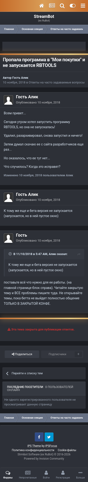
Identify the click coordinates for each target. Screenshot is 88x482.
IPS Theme (34, 446)
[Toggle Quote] (10, 254)
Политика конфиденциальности (33, 450)
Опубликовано (38, 102)
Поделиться (22, 354)
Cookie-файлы (67, 450)
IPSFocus (51, 446)
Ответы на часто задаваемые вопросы (56, 82)
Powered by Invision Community (44, 458)
